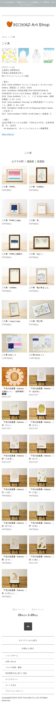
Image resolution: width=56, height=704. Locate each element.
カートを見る (10, 685)
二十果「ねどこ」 (37, 254)
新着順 (40, 161)
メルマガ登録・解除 (13, 667)
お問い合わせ (10, 662)
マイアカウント (11, 679)
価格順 (30, 161)
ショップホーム (11, 656)
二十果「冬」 (35, 220)
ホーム (4, 37)
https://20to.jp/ (8, 134)
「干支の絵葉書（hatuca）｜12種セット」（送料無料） (14, 391)
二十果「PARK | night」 (12, 220)
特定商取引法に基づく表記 (16, 673)
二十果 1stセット (9, 355)
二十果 (12, 37)
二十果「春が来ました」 (39, 287)
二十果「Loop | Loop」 (12, 321)
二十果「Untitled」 (37, 187)
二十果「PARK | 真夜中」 (13, 254)
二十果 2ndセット (36, 355)
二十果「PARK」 (9, 187)
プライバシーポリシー (14, 691)
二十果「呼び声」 (37, 321)
